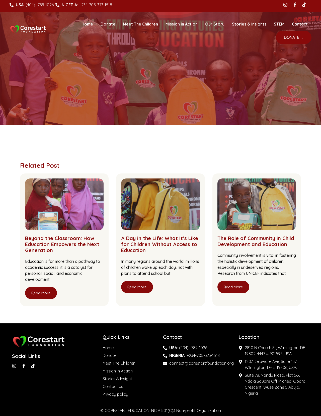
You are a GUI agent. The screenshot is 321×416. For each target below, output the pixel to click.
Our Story (214, 24)
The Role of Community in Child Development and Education (255, 241)
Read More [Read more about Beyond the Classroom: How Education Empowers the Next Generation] (41, 293)
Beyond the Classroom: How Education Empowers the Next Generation (62, 244)
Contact (300, 24)
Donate (108, 24)
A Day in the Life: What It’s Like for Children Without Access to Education (159, 244)
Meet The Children (140, 24)
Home (87, 24)
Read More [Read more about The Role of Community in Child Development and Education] (233, 287)
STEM (279, 24)
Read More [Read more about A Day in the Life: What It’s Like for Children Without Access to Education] (137, 287)
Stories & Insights (249, 24)
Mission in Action (182, 24)
